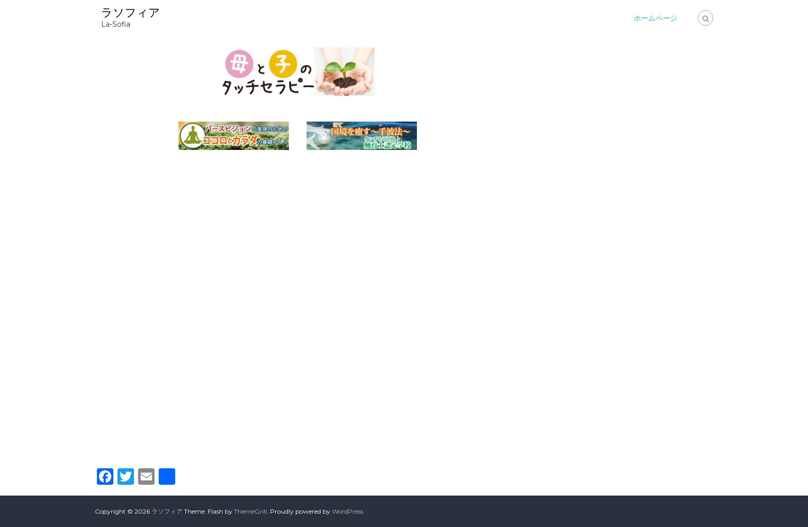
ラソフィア (130, 13)
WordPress (347, 511)
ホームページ (655, 18)
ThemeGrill (250, 511)
